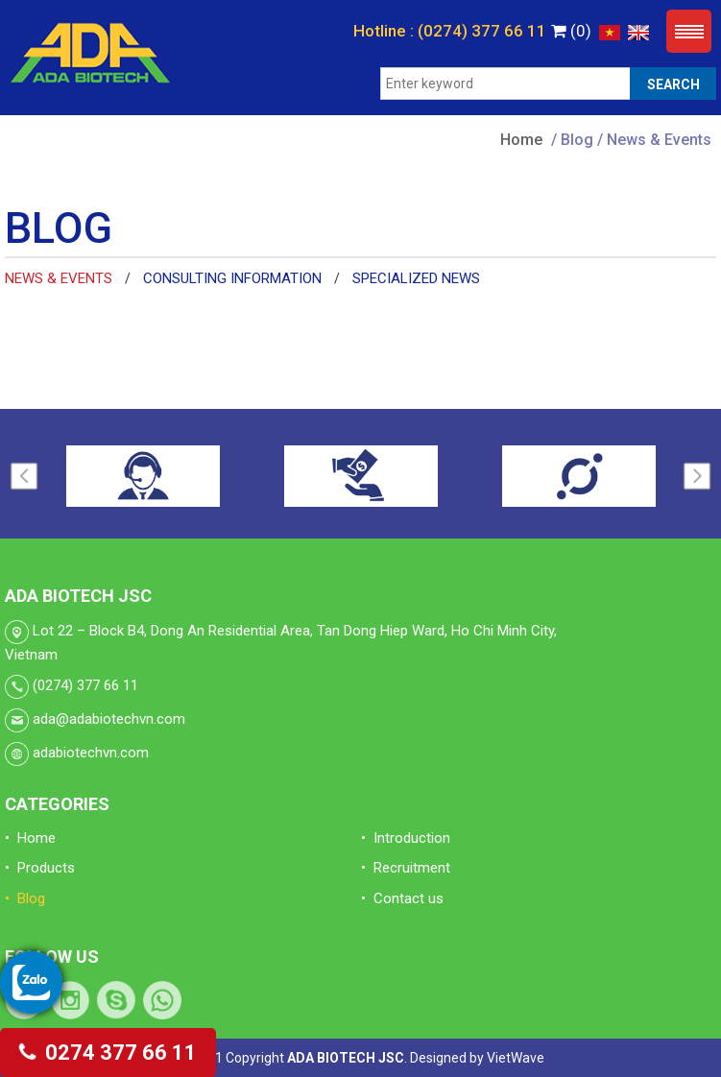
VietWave (515, 1057)
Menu (688, 31)
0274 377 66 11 (108, 1053)
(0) (571, 30)
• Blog (25, 898)
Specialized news (416, 278)
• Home (30, 838)
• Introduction (405, 838)
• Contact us (402, 898)
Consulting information (232, 278)
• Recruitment (405, 867)
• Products (40, 867)
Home (521, 140)
